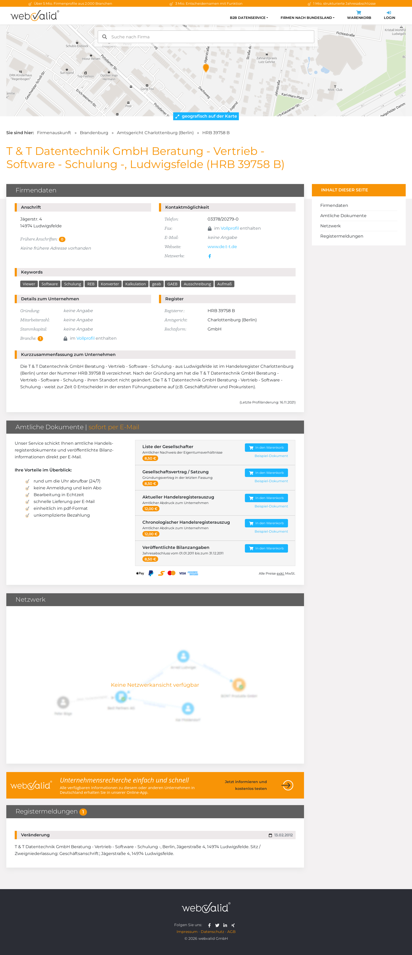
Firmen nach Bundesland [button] (306, 18)
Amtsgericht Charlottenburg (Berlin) (155, 132)
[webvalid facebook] (210, 924)
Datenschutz (212, 931)
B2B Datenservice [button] (248, 18)
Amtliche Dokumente (343, 215)
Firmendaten (334, 205)
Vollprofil (230, 228)
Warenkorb (359, 16)
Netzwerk (330, 225)
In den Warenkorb (266, 447)
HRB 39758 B (216, 132)
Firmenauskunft (54, 132)
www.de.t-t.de (222, 246)
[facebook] (210, 255)
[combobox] (206, 36)
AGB (231, 931)
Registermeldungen (341, 236)
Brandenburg (94, 132)
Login (389, 16)
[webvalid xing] (233, 924)
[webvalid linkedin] (226, 924)
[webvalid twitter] (218, 924)
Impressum (187, 931)
